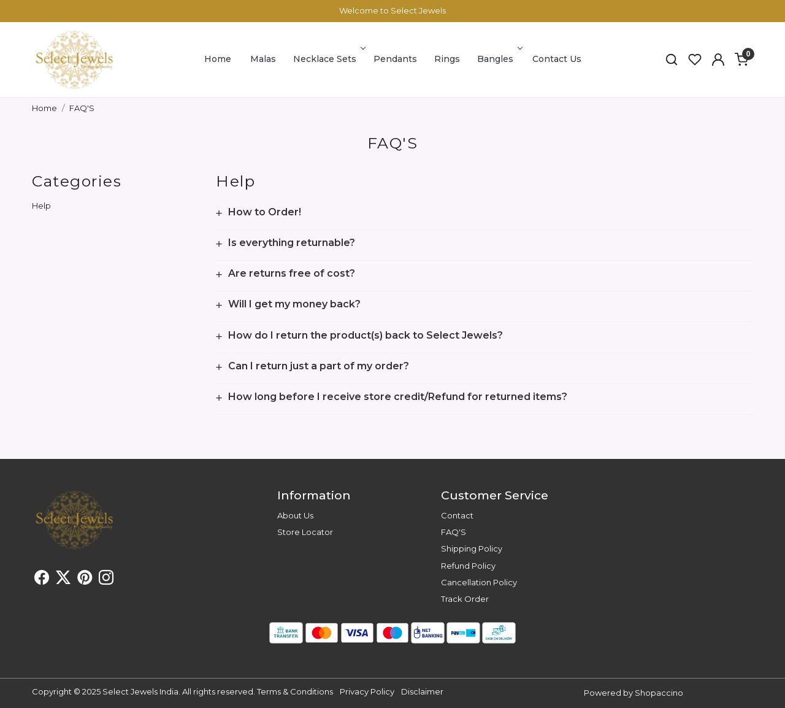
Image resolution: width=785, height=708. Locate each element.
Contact (457, 515)
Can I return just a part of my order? (318, 366)
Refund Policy (468, 566)
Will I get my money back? (294, 304)
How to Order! (264, 212)
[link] (671, 59)
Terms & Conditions (295, 691)
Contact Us (556, 58)
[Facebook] (42, 579)
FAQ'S (453, 532)
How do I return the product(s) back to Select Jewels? (365, 335)
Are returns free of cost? (291, 273)
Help (41, 205)
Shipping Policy (471, 548)
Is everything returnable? (291, 243)
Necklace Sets (328, 58)
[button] (718, 59)
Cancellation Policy (479, 582)
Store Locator (305, 532)
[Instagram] (106, 579)
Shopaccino (659, 693)
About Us (295, 515)
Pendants (395, 58)
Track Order (465, 599)
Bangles (498, 58)
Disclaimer (422, 691)
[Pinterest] (84, 579)
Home (217, 58)
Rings (447, 58)
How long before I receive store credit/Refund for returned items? (397, 397)
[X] (63, 579)
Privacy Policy (367, 691)
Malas (263, 58)
